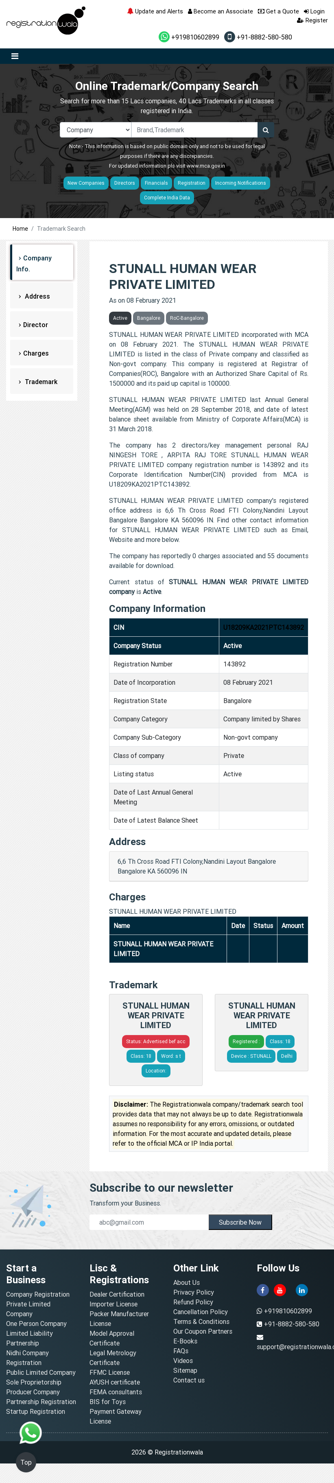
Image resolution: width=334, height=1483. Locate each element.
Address (36, 296)
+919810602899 (189, 37)
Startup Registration (35, 1411)
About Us (186, 1282)
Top (26, 1462)
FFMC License (110, 1372)
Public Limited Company (41, 1372)
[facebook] (263, 1289)
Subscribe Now (240, 1222)
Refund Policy (193, 1302)
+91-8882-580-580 (258, 37)
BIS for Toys (108, 1402)
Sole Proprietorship (33, 1382)
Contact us (189, 1380)
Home (20, 228)
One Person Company (36, 1323)
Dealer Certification (117, 1294)
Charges (36, 353)
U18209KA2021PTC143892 (263, 627)
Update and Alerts (155, 11)
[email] (149, 1222)
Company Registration (38, 1294)
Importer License (114, 1304)
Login (314, 11)
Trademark (40, 382)
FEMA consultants (116, 1392)
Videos (183, 1360)
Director (35, 325)
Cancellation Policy (200, 1312)
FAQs (180, 1351)
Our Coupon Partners (202, 1331)
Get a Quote (278, 11)
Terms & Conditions (201, 1321)
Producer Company (33, 1392)
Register (312, 20)
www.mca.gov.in (206, 165)
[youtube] (280, 1289)
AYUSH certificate (115, 1382)
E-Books (185, 1341)
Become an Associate (220, 11)
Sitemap (185, 1370)
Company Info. (34, 263)
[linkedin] (302, 1289)
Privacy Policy (193, 1292)
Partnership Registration (41, 1402)
